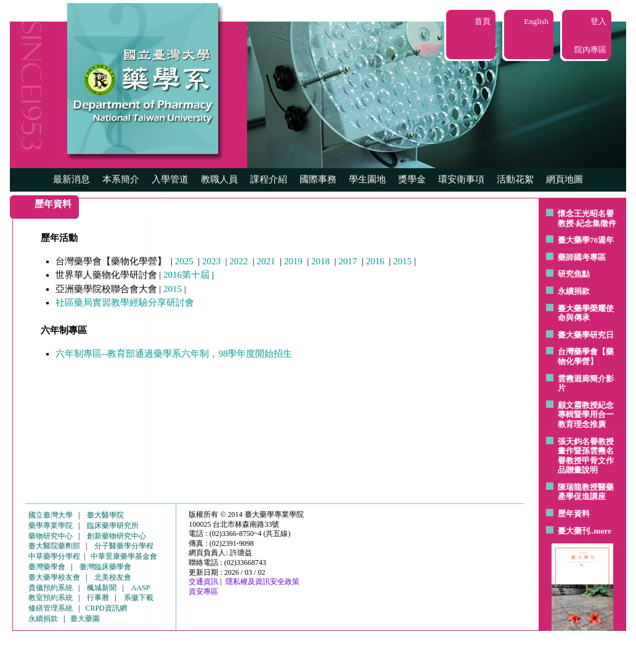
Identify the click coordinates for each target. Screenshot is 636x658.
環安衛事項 (461, 179)
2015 (402, 261)
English (536, 21)
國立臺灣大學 (50, 515)
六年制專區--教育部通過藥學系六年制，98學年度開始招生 (174, 354)
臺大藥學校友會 (54, 577)
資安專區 (203, 591)
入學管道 (170, 179)
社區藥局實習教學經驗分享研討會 (124, 302)
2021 (266, 261)
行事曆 (98, 597)
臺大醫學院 (105, 515)
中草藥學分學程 (54, 556)
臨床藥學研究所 (113, 525)
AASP (140, 587)
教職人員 (219, 179)
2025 (184, 261)
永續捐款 (574, 291)
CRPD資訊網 (105, 608)
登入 (598, 21)
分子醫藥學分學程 (123, 546)
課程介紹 (268, 179)
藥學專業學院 (50, 525)
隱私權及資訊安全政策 (263, 581)
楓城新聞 (101, 587)
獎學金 (412, 179)
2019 (293, 261)
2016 (375, 261)
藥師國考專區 (582, 257)
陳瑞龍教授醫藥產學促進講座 (586, 492)
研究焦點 (574, 273)
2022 (238, 261)
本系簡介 (120, 179)
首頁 (483, 21)
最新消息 (71, 179)
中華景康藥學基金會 (124, 556)
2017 (347, 261)
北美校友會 (112, 577)
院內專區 (590, 49)
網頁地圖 (564, 179)
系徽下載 (138, 597)
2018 (320, 261)
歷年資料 (574, 513)
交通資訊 (203, 581)
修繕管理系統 (50, 608)
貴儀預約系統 (50, 587)
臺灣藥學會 (46, 567)
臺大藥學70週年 (586, 240)
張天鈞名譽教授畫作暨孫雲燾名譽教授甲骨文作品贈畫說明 (586, 456)
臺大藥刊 (574, 530)
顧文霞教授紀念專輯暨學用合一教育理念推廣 (586, 414)
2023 (211, 261)
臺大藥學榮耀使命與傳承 (586, 313)
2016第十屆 (186, 275)
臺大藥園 (85, 618)
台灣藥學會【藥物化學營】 (586, 356)
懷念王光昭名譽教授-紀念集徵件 (587, 218)
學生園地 (367, 179)
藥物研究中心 (50, 536)
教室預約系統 (50, 597)
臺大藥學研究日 (586, 334)
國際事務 (318, 179)
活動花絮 (515, 179)
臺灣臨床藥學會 (105, 567)
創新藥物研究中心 (116, 536)
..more (600, 530)
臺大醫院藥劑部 (54, 546)
